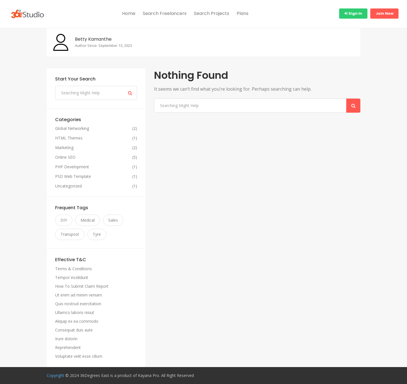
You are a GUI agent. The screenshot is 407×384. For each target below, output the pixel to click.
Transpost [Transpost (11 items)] (69, 234)
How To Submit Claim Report (82, 286)
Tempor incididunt (71, 277)
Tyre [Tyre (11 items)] (97, 234)
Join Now (384, 13)
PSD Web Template (73, 176)
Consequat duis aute (74, 330)
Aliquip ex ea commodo (76, 321)
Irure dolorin (66, 338)
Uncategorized (68, 186)
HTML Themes (69, 138)
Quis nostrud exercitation (78, 303)
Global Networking (72, 128)
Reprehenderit (68, 347)
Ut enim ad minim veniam (78, 295)
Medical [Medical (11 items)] (88, 220)
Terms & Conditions (73, 268)
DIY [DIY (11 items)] (63, 220)
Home (128, 13)
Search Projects (211, 13)
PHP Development (72, 167)
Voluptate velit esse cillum (78, 356)
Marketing (64, 148)
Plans (242, 13)
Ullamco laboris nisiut (74, 312)
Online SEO (65, 157)
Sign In (353, 13)
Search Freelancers (165, 13)
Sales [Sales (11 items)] (113, 220)
